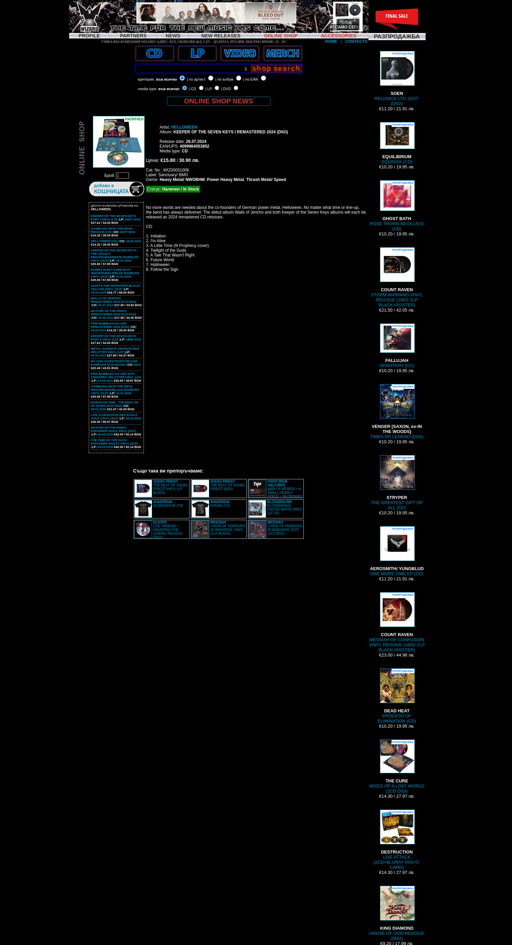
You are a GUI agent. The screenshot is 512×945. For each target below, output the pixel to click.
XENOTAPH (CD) (397, 346)
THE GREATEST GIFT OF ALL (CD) (397, 482)
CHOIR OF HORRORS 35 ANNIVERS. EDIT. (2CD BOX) (284, 527)
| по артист (196, 79)
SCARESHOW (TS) (168, 504)
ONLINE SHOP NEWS (218, 101)
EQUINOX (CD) (397, 143)
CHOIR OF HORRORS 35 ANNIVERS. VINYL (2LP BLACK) (227, 527)
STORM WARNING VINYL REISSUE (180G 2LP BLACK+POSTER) (397, 277)
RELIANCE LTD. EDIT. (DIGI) (397, 78)
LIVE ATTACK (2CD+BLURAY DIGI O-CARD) (397, 840)
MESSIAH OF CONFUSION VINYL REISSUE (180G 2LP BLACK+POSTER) (397, 622)
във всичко (166, 79)
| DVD (226, 89)
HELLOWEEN (184, 127)
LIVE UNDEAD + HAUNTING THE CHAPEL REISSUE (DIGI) (167, 529)
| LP (208, 89)
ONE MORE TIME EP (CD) (397, 551)
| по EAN (250, 79)
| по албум (224, 79)
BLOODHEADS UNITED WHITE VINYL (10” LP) (284, 507)
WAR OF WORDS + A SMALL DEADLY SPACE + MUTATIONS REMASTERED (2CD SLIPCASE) (275, 491)
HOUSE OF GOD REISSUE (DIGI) (396, 913)
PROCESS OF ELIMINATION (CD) (397, 696)
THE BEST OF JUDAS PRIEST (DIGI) (227, 485)
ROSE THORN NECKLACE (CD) (397, 205)
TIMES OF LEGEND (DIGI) (397, 411)
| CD (192, 89)
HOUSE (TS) (220, 504)
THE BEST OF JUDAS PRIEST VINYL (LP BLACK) (170, 487)
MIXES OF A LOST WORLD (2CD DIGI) (397, 767)
